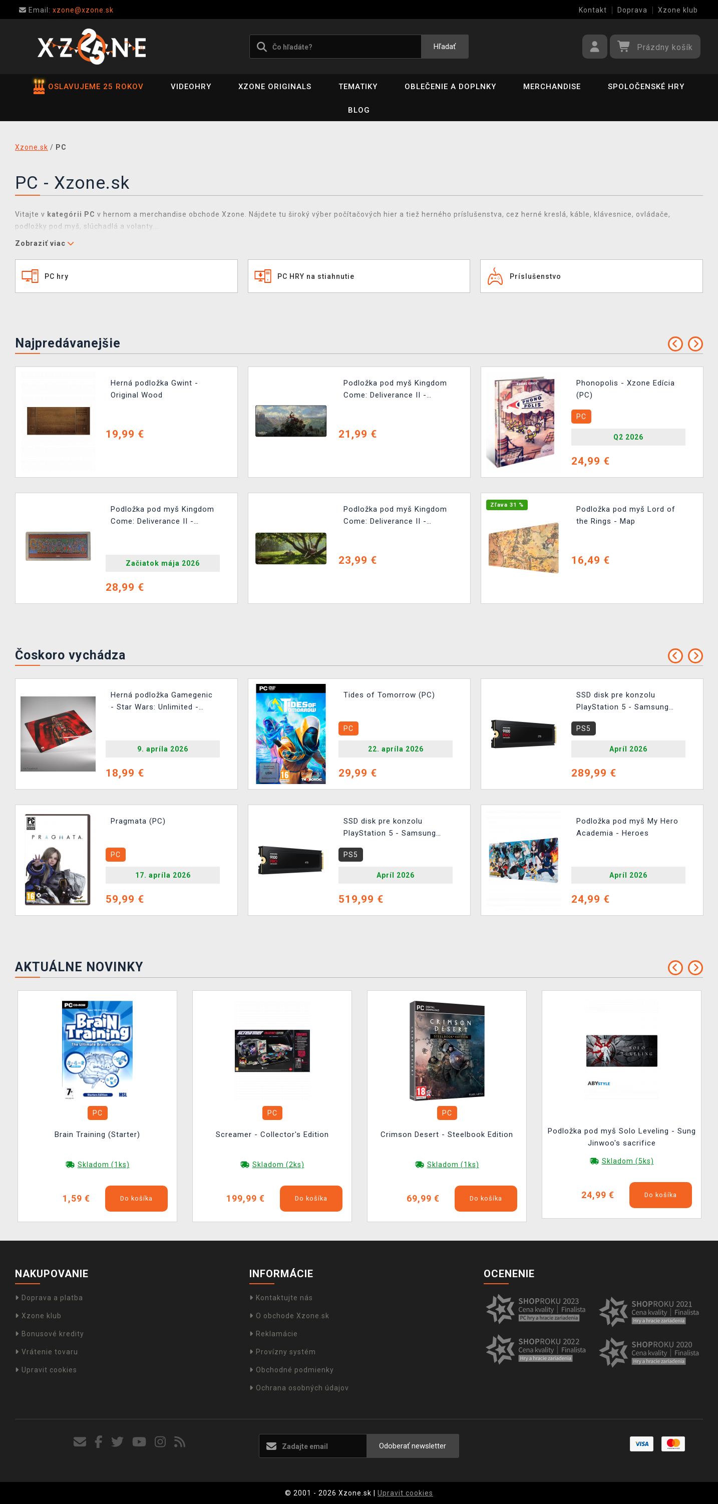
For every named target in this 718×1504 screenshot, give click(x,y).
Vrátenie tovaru (46, 1352)
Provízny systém (282, 1352)
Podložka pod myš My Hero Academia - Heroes (627, 827)
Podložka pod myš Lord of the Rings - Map (625, 515)
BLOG (359, 110)
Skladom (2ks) (278, 1165)
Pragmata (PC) (138, 821)
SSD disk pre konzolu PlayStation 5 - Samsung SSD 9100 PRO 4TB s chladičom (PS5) (389, 828)
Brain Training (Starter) (97, 1134)
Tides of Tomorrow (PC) (389, 694)
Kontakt (593, 10)
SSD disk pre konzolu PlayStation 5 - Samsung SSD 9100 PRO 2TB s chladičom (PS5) (622, 702)
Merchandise (552, 86)
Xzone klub (678, 10)
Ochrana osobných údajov (299, 1388)
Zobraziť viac (44, 243)
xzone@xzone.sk (66, 10)
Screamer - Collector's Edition (272, 1134)
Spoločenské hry (646, 86)
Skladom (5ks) (628, 1161)
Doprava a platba (49, 1298)
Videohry (191, 86)
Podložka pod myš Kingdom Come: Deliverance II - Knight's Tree (395, 516)
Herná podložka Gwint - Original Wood (154, 389)
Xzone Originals (274, 86)
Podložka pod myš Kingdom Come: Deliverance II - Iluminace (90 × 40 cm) (162, 516)
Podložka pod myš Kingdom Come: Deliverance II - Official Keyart (395, 390)
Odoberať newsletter (412, 1445)
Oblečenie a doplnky (450, 86)
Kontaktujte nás (281, 1298)
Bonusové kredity (49, 1334)
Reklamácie (273, 1334)
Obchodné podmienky (291, 1370)
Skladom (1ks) (104, 1165)
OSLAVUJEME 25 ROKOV (89, 86)
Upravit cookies (46, 1370)
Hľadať (445, 46)
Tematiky (358, 86)
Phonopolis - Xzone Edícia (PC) (625, 389)
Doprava (632, 10)
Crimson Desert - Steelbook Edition (447, 1134)
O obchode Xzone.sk (289, 1316)
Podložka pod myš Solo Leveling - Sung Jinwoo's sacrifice (622, 1137)
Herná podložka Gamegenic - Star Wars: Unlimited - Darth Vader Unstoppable (162, 702)
